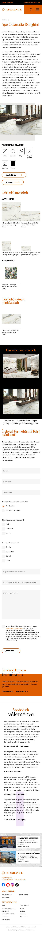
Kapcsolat (22, 914)
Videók (22, 908)
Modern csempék (23, 894)
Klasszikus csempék (7, 894)
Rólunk (3, 905)
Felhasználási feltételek (8, 914)
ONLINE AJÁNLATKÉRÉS (30, 2)
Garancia (22, 911)
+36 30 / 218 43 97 (7, 2)
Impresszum (5, 916)
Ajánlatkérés (11, 175)
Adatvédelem (5, 911)
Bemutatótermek (24, 905)
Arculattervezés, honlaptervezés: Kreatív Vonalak (21, 930)
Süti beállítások (6, 919)
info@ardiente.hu (7, 691)
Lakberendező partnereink (8, 908)
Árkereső (9, 182)
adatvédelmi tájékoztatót (14, 628)
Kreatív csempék (6, 897)
